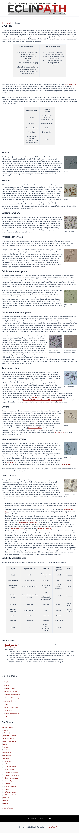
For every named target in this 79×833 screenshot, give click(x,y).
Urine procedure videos (12, 764)
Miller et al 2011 (12, 462)
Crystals (7, 784)
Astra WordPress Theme (52, 827)
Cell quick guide (10, 781)
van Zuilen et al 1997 (17, 529)
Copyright (6, 730)
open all (4, 727)
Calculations (7, 747)
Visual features (9, 769)
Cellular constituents (11, 778)
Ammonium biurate (10, 701)
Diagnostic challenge (9, 741)
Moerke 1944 (66, 464)
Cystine (6, 704)
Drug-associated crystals (11, 707)
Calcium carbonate (9, 688)
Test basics (7, 750)
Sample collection (10, 767)
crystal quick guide (70, 84)
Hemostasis (7, 755)
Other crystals (8, 710)
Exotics (5, 803)
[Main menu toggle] (75, 8)
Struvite (6, 682)
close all (10, 727)
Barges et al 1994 (28, 400)
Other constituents (11, 795)
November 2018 (59, 432)
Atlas (5, 744)
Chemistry (6, 798)
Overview (8, 761)
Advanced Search (7, 808)
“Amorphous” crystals (10, 691)
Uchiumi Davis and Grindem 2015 (27, 522)
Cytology (6, 800)
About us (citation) (9, 733)
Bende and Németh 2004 (42, 400)
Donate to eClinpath (9, 736)
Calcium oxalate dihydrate (12, 695)
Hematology (7, 753)
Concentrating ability (11, 772)
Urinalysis (6, 758)
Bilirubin (6, 685)
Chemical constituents (12, 775)
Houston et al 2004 (56, 400)
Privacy (49, 818)
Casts (7, 789)
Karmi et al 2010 (36, 398)
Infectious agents (10, 792)
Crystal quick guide (11, 786)
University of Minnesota (44, 529)
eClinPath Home (8, 738)
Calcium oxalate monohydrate (13, 698)
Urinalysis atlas (10, 647)
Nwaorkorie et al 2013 (35, 428)
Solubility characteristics (11, 714)
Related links (8, 717)
